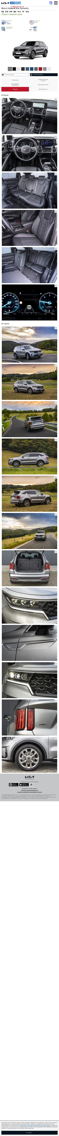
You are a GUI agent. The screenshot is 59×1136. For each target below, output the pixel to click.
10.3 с (37, 21)
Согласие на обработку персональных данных (29, 871)
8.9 (8, 22)
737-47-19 (17, 7)
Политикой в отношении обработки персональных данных (35, 1125)
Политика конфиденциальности (29, 869)
